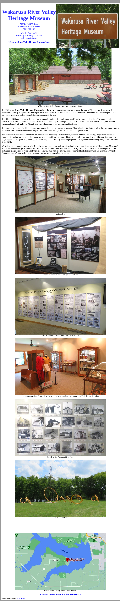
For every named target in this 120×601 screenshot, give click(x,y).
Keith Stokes (21, 598)
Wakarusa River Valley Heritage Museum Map (29, 42)
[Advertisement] (60, 526)
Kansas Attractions (47, 594)
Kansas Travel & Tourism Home (68, 594)
